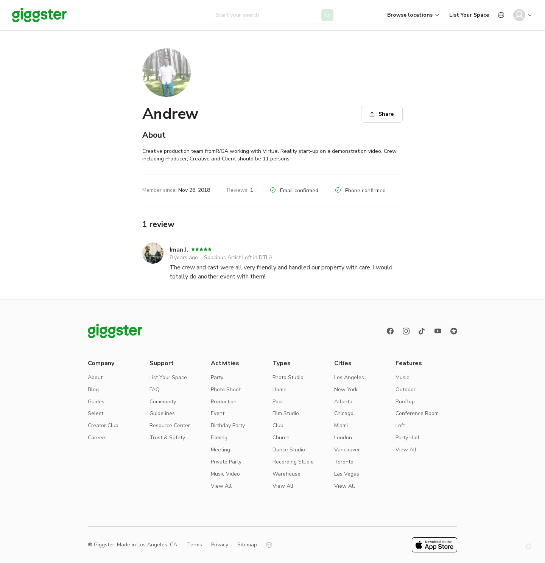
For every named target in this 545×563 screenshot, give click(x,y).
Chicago (343, 413)
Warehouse (286, 473)
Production (224, 401)
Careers (97, 437)
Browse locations (410, 15)
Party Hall (407, 437)
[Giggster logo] (115, 331)
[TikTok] (422, 331)
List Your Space (469, 15)
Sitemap (247, 544)
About (95, 377)
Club (277, 425)
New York (346, 389)
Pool (277, 401)
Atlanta (343, 401)
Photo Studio (288, 377)
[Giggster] (39, 15)
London (343, 437)
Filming (219, 437)
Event (217, 413)
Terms (194, 544)
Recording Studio (293, 461)
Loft (400, 425)
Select (95, 413)
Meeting (220, 449)
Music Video (225, 473)
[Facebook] (390, 331)
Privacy (219, 544)
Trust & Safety (167, 437)
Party (217, 377)
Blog (93, 389)
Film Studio (285, 413)
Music (402, 377)
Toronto (343, 461)
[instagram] (406, 331)
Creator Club (103, 425)
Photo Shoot (226, 389)
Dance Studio (288, 449)
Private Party (226, 461)
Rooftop (405, 401)
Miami (341, 425)
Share (381, 114)
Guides (96, 401)
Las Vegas (346, 473)
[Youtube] (437, 331)
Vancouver (347, 449)
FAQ (154, 389)
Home (279, 389)
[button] (528, 546)
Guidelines (162, 413)
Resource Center (169, 425)
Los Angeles (349, 377)
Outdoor (406, 389)
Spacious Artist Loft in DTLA (238, 257)
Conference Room (417, 413)
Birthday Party (228, 425)
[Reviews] (453, 331)
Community (162, 401)
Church (281, 437)
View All (221, 486)
